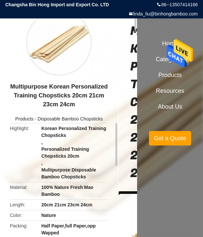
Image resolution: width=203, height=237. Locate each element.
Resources (170, 91)
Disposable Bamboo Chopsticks (70, 118)
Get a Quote (170, 138)
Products (24, 118)
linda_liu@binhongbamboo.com (165, 13)
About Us (170, 106)
